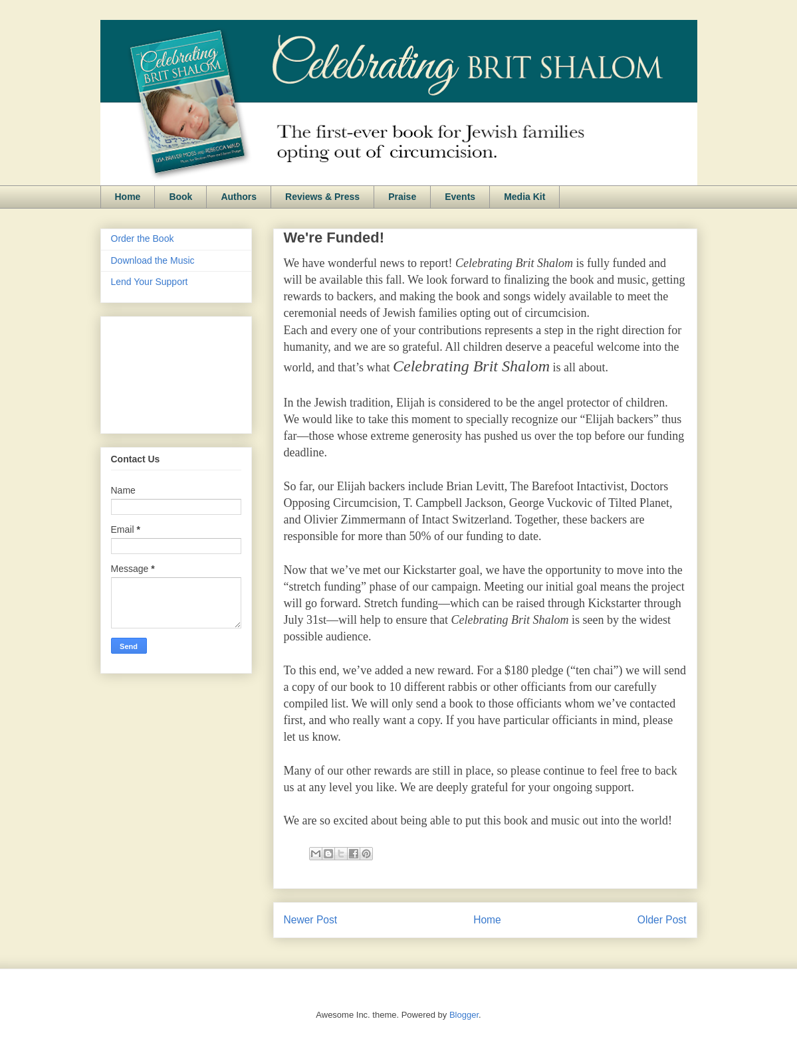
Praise (402, 196)
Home (128, 196)
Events (460, 196)
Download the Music (153, 260)
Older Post (662, 919)
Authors (239, 196)
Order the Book (142, 238)
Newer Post (311, 919)
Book (180, 196)
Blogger (464, 1015)
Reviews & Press (322, 196)
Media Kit (524, 196)
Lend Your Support (149, 281)
